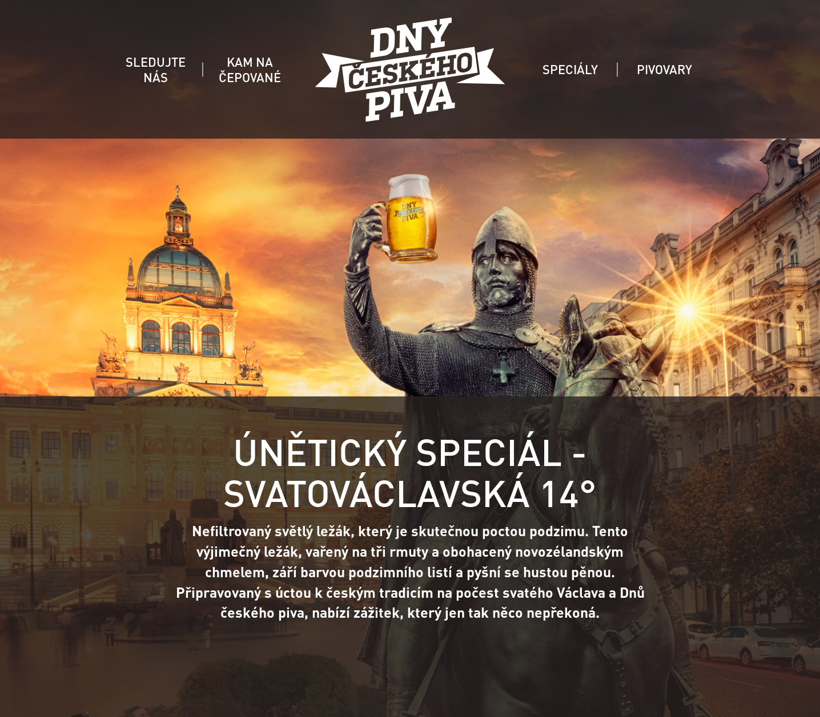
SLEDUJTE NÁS (156, 69)
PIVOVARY (664, 69)
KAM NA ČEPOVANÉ (250, 69)
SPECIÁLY (570, 69)
